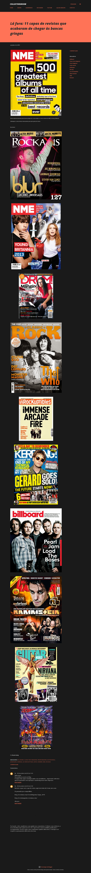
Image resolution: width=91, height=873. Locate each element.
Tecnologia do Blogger (45, 867)
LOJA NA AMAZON (60, 7)
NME (71, 75)
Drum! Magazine (73, 63)
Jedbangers (72, 67)
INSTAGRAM (40, 7)
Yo (15, 773)
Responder (18, 782)
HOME (11, 7)
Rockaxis (72, 77)
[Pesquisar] (73, 4)
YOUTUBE (49, 7)
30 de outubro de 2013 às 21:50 (25, 786)
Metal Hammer (73, 73)
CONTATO (72, 7)
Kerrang (71, 69)
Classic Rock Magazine (75, 61)
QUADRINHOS (29, 7)
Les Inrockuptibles (74, 71)
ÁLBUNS (19, 7)
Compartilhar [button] (74, 51)
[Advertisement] (35, 844)
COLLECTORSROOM (18, 4)
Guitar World (73, 65)
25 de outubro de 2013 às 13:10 (25, 773)
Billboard (72, 59)
